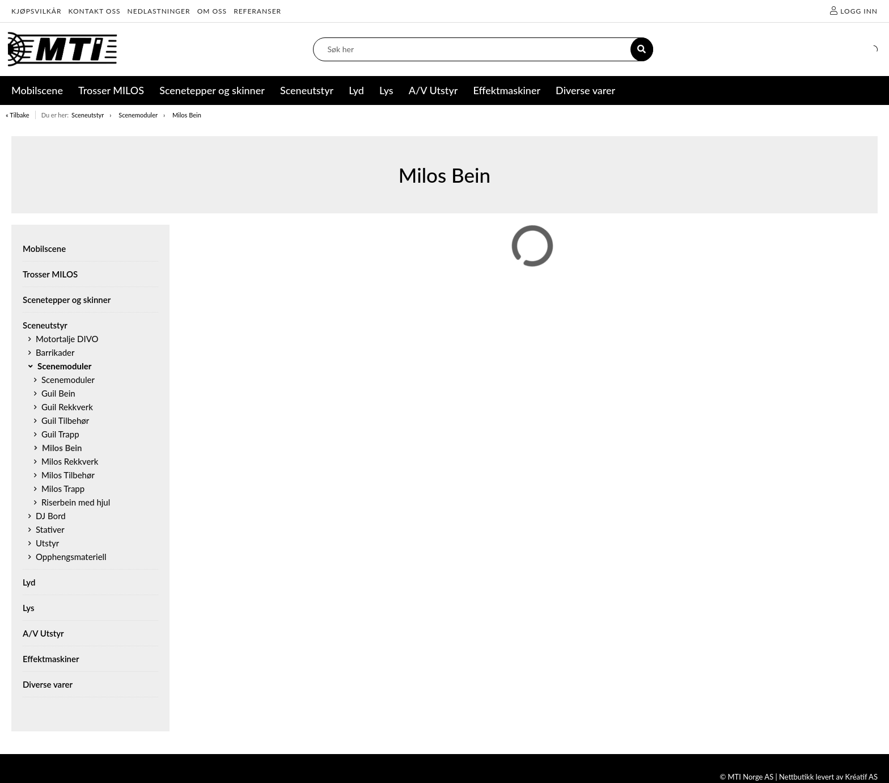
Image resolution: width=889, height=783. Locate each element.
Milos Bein (186, 115)
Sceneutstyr (87, 115)
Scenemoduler (138, 115)
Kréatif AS (861, 776)
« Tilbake (17, 115)
